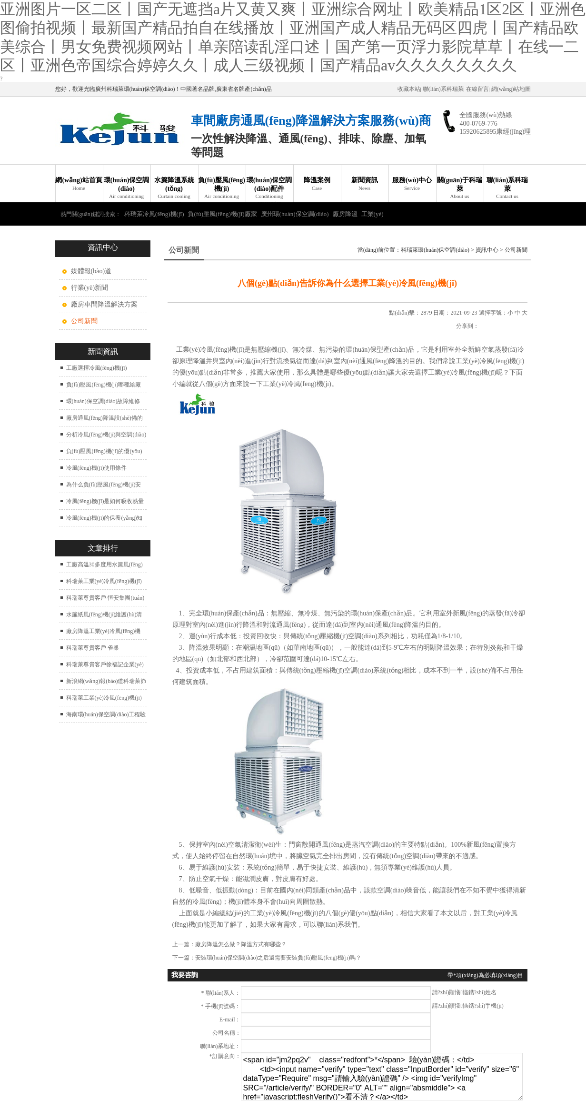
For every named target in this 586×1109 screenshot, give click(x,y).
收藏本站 (408, 89)
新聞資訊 (364, 184)
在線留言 (477, 89)
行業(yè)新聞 (90, 287)
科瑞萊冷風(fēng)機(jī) (154, 214)
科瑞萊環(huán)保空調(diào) (435, 250)
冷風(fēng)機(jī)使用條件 (96, 468)
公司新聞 (516, 250)
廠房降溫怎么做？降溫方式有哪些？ (241, 944)
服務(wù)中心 (412, 184)
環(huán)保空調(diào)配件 (269, 189)
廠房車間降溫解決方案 (104, 304)
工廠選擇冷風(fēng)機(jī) (96, 368)
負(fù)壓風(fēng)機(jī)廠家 (222, 214)
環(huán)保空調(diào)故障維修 (103, 401)
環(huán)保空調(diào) (126, 188)
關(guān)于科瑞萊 (460, 188)
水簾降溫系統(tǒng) (174, 189)
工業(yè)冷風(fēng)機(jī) (210, 349)
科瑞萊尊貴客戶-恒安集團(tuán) (105, 597)
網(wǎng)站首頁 (79, 184)
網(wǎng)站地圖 (511, 89)
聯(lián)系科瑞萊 (443, 89)
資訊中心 (487, 250)
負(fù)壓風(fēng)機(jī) (222, 188)
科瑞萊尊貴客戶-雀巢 (92, 647)
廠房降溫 (345, 214)
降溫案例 (317, 184)
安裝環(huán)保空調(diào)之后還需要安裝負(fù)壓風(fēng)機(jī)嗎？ (278, 957)
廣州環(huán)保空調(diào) (295, 214)
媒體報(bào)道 (91, 271)
